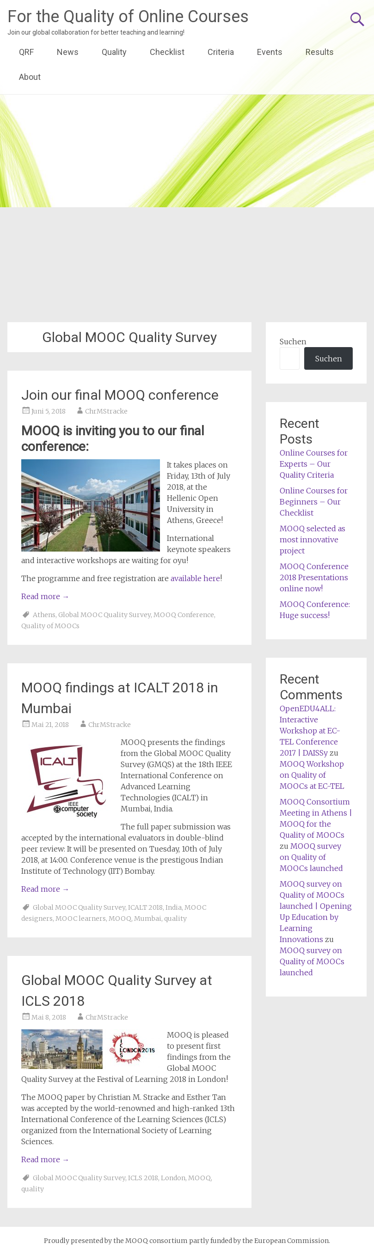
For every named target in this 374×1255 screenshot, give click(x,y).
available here (195, 578)
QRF (26, 52)
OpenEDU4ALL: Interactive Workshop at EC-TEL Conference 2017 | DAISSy (310, 730)
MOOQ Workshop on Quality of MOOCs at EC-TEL (312, 775)
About (30, 77)
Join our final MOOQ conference (120, 395)
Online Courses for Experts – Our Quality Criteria (314, 464)
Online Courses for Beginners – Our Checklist (314, 501)
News (68, 52)
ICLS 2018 (143, 1178)
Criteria (221, 52)
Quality (114, 52)
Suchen (293, 341)
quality (175, 918)
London (173, 1178)
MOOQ (120, 918)
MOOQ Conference (183, 615)
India (174, 907)
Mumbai (147, 918)
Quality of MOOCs (50, 626)
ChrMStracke (106, 411)
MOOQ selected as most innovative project (312, 539)
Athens (44, 615)
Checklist (167, 52)
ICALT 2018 (145, 907)
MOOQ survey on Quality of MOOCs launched (311, 857)
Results (320, 52)
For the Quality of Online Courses (128, 16)
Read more (45, 596)
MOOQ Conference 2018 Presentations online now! (314, 577)
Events (269, 52)
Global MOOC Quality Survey (104, 615)
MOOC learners (80, 918)
